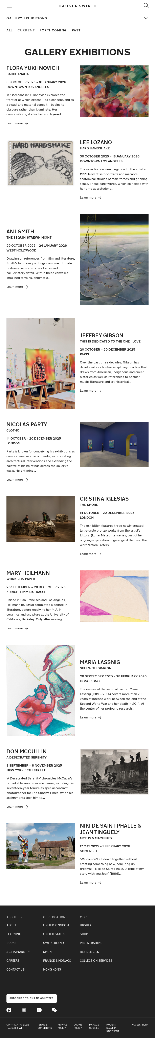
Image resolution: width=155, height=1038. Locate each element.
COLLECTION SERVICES (96, 960)
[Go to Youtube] (39, 1010)
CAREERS (13, 960)
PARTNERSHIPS (91, 943)
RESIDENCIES (89, 952)
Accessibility (140, 1025)
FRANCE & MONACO (57, 960)
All (9, 30)
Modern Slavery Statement (112, 1028)
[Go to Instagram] (24, 1010)
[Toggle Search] (146, 5)
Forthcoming (53, 30)
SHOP (84, 934)
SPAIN (47, 952)
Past (76, 30)
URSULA (85, 925)
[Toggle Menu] (9, 7)
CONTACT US (15, 969)
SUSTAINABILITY (18, 952)
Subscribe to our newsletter (31, 998)
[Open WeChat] (54, 1010)
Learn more (17, 123)
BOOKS (11, 943)
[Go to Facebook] (8, 1010)
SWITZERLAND (53, 943)
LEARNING (13, 934)
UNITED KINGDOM (56, 925)
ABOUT (11, 925)
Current (26, 30)
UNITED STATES (54, 934)
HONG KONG (52, 969)
